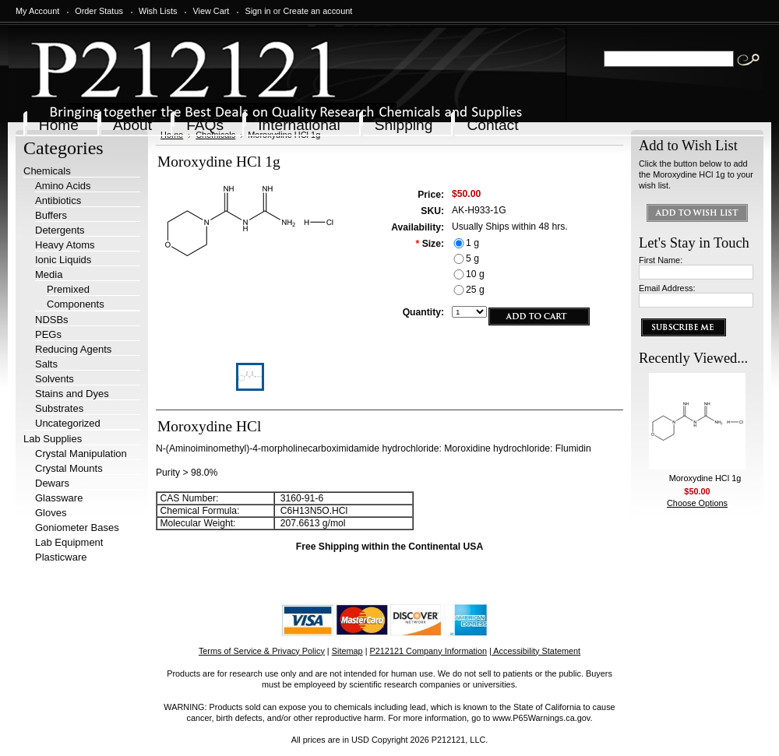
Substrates (59, 408)
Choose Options (697, 503)
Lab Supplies (52, 439)
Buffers (51, 215)
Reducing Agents (73, 349)
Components (75, 304)
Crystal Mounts (69, 468)
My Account (37, 11)
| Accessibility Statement (534, 651)
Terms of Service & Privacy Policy (262, 651)
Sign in (257, 11)
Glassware (59, 498)
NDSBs (52, 319)
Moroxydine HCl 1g (705, 478)
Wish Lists (158, 11)
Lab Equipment (69, 542)
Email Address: (667, 288)
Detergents (60, 230)
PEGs (48, 334)
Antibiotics (58, 200)
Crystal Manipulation (81, 453)
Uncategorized (67, 423)
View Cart (210, 11)
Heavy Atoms (65, 245)
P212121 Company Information (429, 651)
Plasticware (60, 557)
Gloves (50, 513)
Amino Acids (63, 186)
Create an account (317, 11)
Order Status (99, 11)
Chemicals (47, 171)
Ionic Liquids (63, 259)
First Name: (660, 260)
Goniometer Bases (77, 527)
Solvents (54, 379)
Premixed (68, 289)
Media (48, 274)
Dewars (52, 483)
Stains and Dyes (72, 393)
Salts (46, 364)
